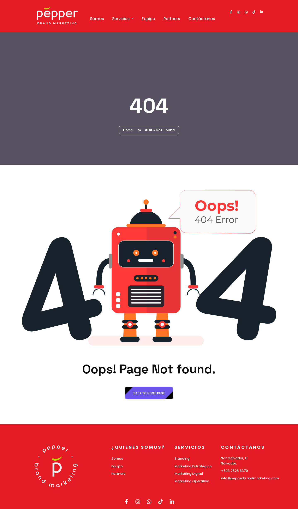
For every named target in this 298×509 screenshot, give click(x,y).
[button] (123, 19)
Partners (171, 19)
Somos (97, 19)
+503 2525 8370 (234, 470)
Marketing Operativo (191, 481)
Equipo (148, 19)
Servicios (122, 19)
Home (129, 130)
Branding (182, 458)
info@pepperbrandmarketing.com (250, 478)
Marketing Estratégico (193, 466)
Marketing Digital (188, 473)
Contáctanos (201, 19)
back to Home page (149, 393)
